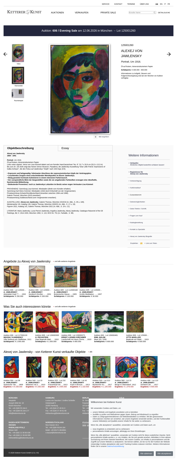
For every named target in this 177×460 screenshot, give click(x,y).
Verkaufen (81, 12)
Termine (131, 4)
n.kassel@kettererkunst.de (55, 433)
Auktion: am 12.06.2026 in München (77, 30)
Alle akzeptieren (164, 454)
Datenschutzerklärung (115, 446)
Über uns (144, 4)
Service (105, 4)
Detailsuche (164, 13)
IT (165, 4)
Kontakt (118, 4)
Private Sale (108, 12)
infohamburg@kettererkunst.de (57, 413)
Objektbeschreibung (20, 148)
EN (161, 4)
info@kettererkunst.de (17, 413)
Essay (65, 148)
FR (169, 4)
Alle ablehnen (146, 454)
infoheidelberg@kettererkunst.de (21, 438)
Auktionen (57, 12)
